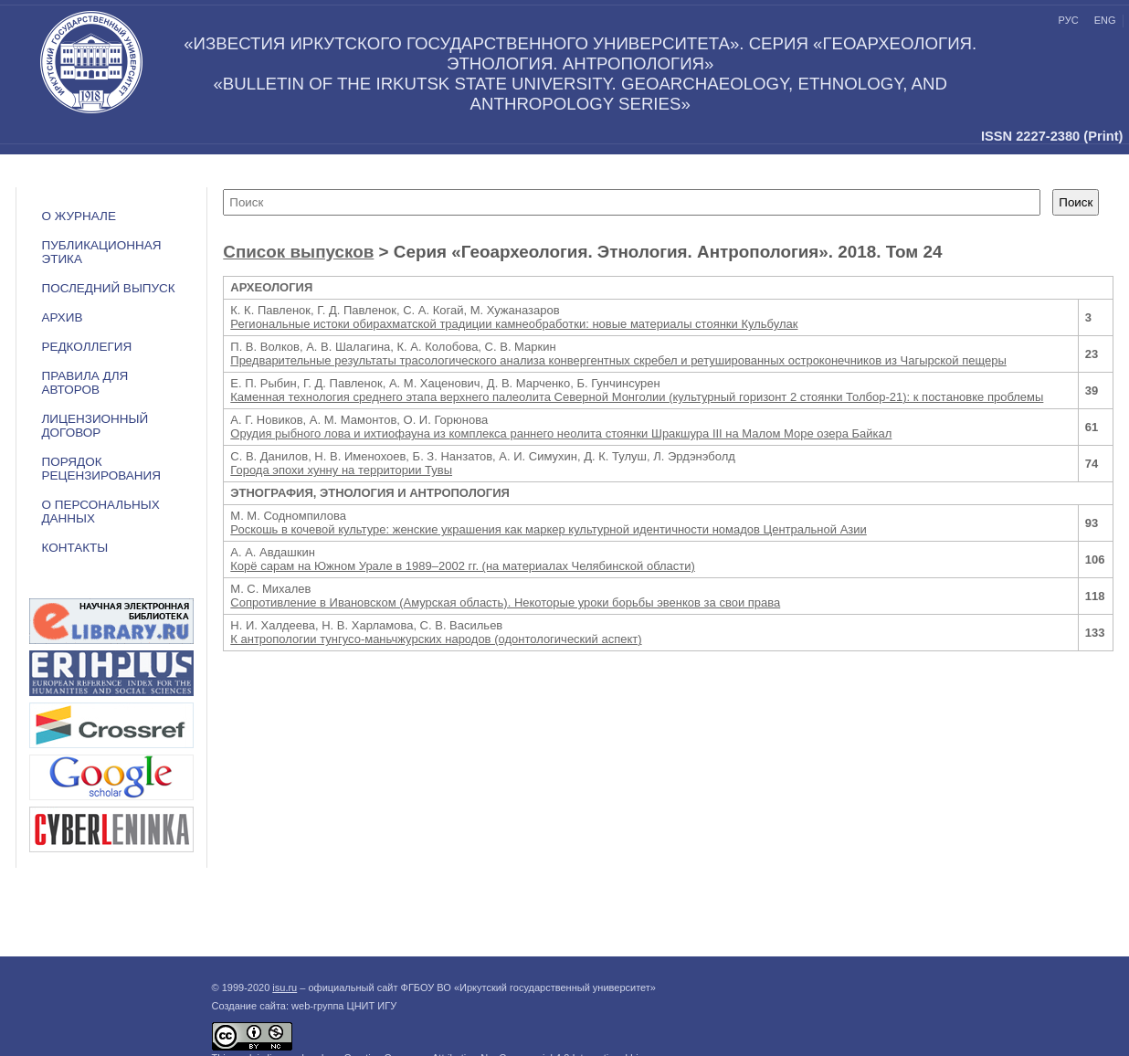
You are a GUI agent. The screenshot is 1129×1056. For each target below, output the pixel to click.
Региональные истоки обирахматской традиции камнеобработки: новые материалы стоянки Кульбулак (513, 324)
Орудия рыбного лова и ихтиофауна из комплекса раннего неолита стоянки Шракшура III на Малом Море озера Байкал (561, 433)
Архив (61, 317)
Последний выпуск (107, 288)
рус (1069, 20)
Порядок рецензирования (101, 468)
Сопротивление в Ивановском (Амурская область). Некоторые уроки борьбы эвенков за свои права (505, 602)
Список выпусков (298, 251)
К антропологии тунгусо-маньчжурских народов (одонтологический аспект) (435, 639)
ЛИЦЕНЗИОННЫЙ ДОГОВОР (94, 425)
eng (1105, 20)
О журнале (78, 216)
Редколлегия (86, 347)
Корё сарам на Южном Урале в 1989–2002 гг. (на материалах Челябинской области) (462, 566)
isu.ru (284, 987)
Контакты (74, 547)
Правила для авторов (84, 382)
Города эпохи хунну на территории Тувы (341, 470)
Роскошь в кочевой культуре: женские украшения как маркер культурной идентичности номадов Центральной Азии (548, 529)
